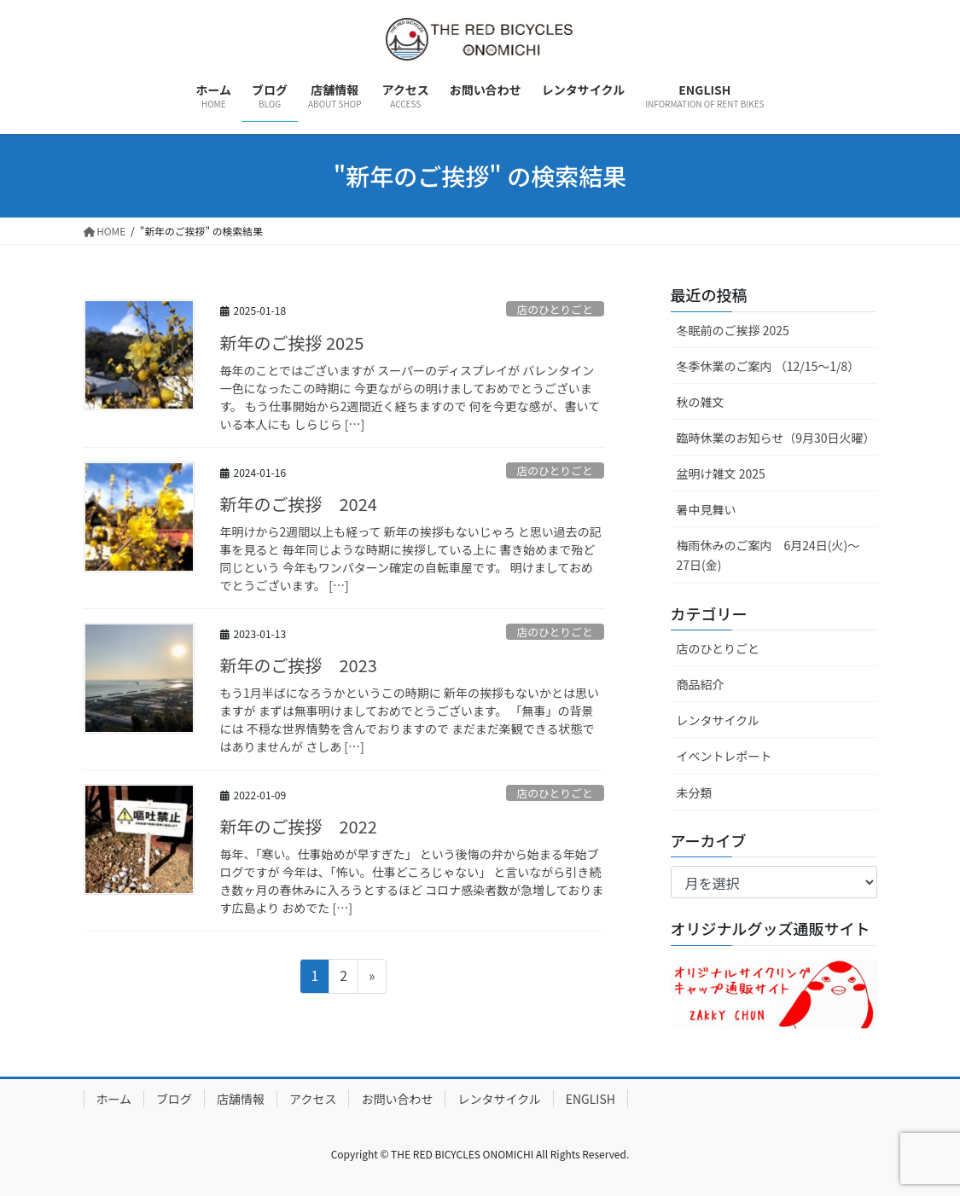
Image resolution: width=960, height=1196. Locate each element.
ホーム (114, 1098)
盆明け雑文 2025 (721, 473)
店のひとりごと (555, 308)
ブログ (174, 1098)
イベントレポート (724, 755)
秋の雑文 (700, 401)
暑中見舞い (706, 509)
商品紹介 (700, 684)
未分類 (695, 791)
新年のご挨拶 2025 (292, 342)
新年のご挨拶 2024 (298, 503)
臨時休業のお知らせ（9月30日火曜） (776, 437)
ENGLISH (590, 1098)
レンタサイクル (718, 720)
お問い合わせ (397, 1098)
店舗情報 (241, 1098)
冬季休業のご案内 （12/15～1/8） (768, 365)
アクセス (312, 1098)
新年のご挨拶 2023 (298, 665)
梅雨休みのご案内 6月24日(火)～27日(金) (768, 555)
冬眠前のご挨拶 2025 (733, 329)
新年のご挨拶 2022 (298, 828)
